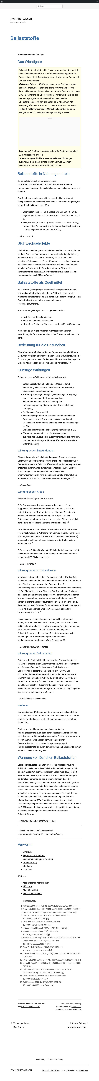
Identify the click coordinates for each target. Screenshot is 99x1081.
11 (41, 612)
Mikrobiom (33, 444)
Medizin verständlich (32, 893)
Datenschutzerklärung (51, 1070)
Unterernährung (30, 862)
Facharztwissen (21, 18)
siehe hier (22, 722)
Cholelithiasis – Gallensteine (33, 698)
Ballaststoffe (76, 1007)
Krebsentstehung (28, 564)
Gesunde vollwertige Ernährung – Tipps (38, 821)
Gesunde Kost (26, 236)
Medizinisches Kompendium (36, 883)
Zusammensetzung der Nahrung (38, 859)
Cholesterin (68, 1009)
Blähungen (59, 1009)
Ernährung (27, 852)
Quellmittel (77, 1009)
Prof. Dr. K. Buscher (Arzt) (30, 1007)
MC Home (27, 886)
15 (24, 806)
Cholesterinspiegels (70, 422)
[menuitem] (2, 1)
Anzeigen (39, 54)
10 (19, 591)
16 (33, 814)
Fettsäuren (56, 468)
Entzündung (25, 485)
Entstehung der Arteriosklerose (34, 647)
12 (64, 640)
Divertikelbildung (66, 405)
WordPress (83, 1070)
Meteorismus (40, 712)
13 (53, 691)
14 (39, 792)
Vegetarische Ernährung (34, 855)
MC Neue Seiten (30, 890)
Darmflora (27, 869)
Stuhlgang (27, 866)
